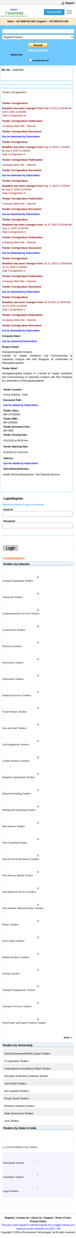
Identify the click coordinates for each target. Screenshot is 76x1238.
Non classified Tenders (16, 1091)
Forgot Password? (14, 558)
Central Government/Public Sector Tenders (27, 1053)
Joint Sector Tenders (15, 1083)
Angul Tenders (11, 1191)
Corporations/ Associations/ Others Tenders (27, 1068)
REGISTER (54, 12)
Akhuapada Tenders (13, 1162)
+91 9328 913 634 (58, 21)
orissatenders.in (40, 60)
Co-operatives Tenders (16, 1061)
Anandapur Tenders (13, 1176)
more (67, 1037)
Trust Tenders (11, 1121)
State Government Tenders (18, 1113)
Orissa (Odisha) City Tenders (21, 1146)
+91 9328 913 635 (25, 21)
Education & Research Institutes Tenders (26, 1076)
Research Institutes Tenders (19, 1106)
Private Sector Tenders (16, 1098)
